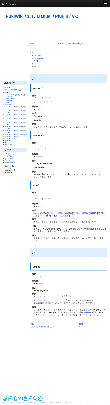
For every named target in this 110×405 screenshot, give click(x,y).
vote (36, 61)
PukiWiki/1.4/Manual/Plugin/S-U (15, 112)
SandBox (8, 105)
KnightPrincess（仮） (14, 90)
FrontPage (10, 154)
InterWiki (9, 156)
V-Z (75, 16)
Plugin (61, 16)
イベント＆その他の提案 (15, 95)
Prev (32, 43)
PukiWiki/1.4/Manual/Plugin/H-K (15, 124)
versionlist (38, 58)
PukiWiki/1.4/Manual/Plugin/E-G (15, 127)
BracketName (40, 303)
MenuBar (8, 144)
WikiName (9, 101)
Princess (8, 3)
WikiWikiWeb (10, 99)
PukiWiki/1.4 (10, 139)
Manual (44, 16)
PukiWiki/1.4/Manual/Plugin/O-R (15, 116)
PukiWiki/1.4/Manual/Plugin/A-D (15, 131)
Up (80, 327)
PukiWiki (15, 16)
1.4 (30, 16)
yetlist (37, 66)
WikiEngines (10, 103)
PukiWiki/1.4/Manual (13, 137)
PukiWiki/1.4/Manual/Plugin (16, 135)
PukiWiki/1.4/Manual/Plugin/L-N (15, 120)
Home (80, 324)
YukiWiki (8, 97)
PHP (7, 142)
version (37, 55)
